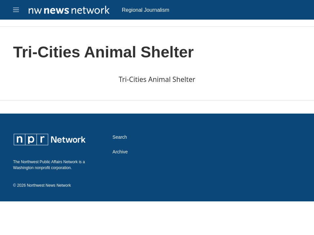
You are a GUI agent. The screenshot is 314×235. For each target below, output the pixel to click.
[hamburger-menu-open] (16, 9)
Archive (120, 151)
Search (119, 137)
